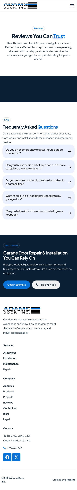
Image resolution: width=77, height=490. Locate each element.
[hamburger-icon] (72, 5)
